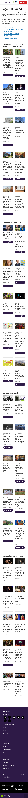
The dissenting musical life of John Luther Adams (19, 601)
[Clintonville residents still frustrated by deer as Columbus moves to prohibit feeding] (8, 191)
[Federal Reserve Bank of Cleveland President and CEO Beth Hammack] (8, 264)
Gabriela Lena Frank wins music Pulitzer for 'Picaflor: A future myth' (19, 574)
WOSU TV (8, 37)
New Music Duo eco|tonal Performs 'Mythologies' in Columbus (20, 629)
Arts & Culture (6, 59)
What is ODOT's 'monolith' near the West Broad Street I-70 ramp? (20, 504)
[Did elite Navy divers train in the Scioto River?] (8, 400)
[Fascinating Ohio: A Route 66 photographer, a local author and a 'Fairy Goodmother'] (20, 229)
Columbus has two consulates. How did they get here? (8, 534)
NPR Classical (18, 568)
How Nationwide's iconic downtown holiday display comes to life (19, 440)
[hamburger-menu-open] (2, 2)
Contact (4, 757)
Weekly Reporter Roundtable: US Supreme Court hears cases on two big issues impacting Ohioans (20, 342)
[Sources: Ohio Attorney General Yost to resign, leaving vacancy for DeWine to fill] (20, 88)
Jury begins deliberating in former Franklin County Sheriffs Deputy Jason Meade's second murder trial (20, 169)
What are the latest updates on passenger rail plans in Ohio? (7, 340)
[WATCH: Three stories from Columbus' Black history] (20, 400)
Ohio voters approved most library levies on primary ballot (20, 133)
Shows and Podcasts (11, 35)
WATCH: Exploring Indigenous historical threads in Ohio (8, 470)
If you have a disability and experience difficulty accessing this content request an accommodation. (13, 777)
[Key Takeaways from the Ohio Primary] (8, 229)
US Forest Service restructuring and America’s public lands (19, 377)
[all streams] (26, 796)
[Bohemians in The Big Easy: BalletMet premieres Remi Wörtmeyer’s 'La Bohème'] (8, 563)
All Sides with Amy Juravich (13, 31)
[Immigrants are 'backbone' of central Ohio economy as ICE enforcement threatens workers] (20, 53)
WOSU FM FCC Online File (9, 767)
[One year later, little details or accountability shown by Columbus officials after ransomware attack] (20, 524)
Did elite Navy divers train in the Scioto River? (7, 410)
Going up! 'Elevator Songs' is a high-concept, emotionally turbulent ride (8, 656)
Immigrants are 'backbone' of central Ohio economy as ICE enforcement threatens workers (20, 66)
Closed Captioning (7, 760)
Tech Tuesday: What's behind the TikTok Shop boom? (20, 309)
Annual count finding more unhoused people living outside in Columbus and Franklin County (20, 204)
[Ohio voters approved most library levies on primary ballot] (20, 122)
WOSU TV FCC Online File (9, 773)
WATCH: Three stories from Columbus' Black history (19, 410)
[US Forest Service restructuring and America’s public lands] (20, 364)
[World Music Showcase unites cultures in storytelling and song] (8, 618)
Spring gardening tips (7, 307)
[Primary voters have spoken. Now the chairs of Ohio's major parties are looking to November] (8, 122)
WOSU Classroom (10, 39)
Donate (23, 2)
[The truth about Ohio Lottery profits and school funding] (8, 493)
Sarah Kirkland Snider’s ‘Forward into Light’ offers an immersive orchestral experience (19, 689)
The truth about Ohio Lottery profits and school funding (8, 503)
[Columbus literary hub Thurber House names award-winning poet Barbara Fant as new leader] (8, 53)
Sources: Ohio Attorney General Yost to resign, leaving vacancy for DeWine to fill (19, 101)
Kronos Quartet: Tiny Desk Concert (8, 686)
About (4, 748)
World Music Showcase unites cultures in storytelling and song (7, 629)
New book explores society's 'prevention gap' (20, 275)
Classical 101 (9, 33)
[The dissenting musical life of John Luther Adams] (20, 591)
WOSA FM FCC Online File (9, 770)
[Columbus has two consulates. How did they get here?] (8, 524)
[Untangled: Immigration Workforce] (8, 364)
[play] (2, 796)
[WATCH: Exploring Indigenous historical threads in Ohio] (8, 459)
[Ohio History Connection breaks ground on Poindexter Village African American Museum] (8, 157)
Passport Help (6, 763)
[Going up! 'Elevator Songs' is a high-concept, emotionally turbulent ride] (8, 645)
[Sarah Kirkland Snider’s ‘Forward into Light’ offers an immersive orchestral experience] (20, 677)
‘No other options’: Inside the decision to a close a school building (8, 99)
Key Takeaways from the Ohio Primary (8, 235)
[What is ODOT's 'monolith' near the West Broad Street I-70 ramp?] (20, 493)
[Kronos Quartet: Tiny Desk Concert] (8, 677)
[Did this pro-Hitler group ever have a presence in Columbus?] (8, 429)
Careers (5, 754)
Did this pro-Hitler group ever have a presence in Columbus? (7, 440)
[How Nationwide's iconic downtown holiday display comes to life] (20, 429)
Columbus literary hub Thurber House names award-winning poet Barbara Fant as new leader (8, 65)
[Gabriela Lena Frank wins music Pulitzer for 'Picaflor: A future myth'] (20, 563)
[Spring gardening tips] (8, 298)
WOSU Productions (7, 744)
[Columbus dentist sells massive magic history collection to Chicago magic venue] (20, 459)
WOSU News (9, 29)
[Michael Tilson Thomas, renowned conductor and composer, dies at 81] (8, 591)
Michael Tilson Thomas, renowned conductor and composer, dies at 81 (8, 602)
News (4, 94)
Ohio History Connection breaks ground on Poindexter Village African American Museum (7, 169)
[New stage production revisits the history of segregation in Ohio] (20, 645)
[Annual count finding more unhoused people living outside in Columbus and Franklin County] (20, 191)
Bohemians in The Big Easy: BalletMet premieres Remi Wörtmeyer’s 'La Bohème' (8, 574)
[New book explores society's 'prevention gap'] (20, 264)
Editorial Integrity (7, 751)
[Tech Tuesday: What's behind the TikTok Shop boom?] (20, 298)
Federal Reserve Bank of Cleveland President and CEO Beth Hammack (8, 277)
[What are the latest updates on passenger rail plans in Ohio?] (8, 328)
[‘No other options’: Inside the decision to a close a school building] (8, 88)
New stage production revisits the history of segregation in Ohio (19, 656)
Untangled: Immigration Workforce (7, 375)
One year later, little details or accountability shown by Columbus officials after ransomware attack (19, 537)
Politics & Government (18, 95)
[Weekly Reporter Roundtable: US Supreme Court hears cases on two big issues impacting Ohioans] (20, 328)
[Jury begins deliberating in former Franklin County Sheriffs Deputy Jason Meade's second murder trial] (20, 157)
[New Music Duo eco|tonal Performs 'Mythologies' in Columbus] (20, 618)
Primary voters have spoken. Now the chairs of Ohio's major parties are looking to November (8, 135)
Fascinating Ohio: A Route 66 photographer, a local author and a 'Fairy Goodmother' (20, 242)
